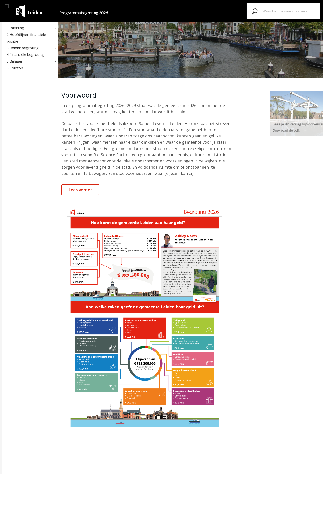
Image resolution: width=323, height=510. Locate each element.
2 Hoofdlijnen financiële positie (26, 38)
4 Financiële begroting (25, 54)
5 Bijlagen (15, 61)
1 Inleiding (15, 27)
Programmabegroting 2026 (83, 12)
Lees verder (80, 190)
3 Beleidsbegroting (23, 47)
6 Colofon (15, 68)
